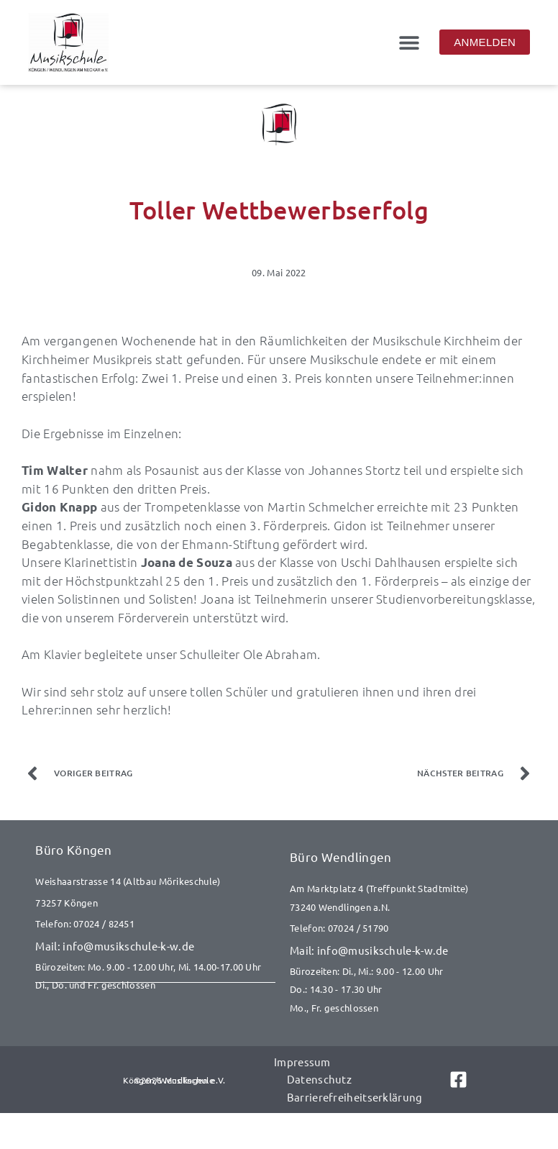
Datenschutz (318, 1078)
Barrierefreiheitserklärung (354, 1095)
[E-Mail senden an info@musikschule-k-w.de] (155, 946)
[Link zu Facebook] (455, 1079)
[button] (409, 42)
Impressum (301, 1061)
